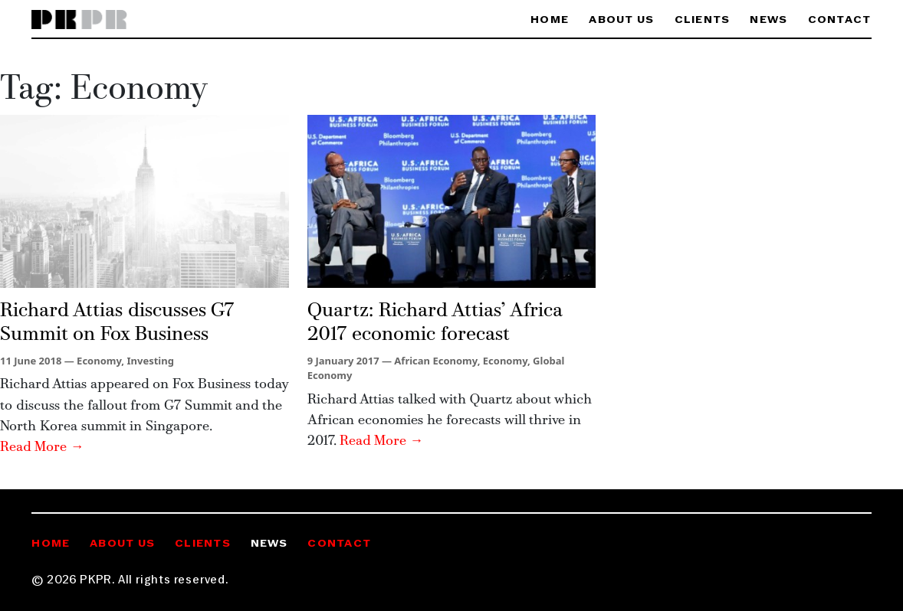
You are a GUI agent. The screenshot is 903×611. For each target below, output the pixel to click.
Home (549, 20)
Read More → (42, 447)
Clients (703, 20)
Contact (840, 20)
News (768, 20)
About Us (621, 20)
